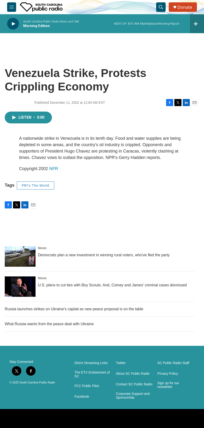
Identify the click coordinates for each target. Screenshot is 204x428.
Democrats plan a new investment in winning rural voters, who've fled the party (104, 255)
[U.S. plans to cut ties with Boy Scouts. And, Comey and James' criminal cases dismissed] (20, 286)
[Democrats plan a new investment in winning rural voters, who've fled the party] (20, 256)
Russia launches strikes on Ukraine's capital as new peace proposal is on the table (74, 309)
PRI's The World (35, 185)
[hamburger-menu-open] (11, 7)
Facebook (81, 396)
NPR (53, 168)
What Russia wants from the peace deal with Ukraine (49, 324)
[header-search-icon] (161, 7)
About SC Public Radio (133, 373)
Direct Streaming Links (91, 363)
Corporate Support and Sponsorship (133, 395)
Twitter (121, 363)
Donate (184, 7)
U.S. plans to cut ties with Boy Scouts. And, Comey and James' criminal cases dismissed (112, 285)
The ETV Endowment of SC (92, 374)
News (42, 248)
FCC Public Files (86, 386)
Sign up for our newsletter (168, 385)
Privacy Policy (167, 373)
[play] (13, 24)
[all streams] (197, 23)
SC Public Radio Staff (173, 363)
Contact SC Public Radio (134, 384)
